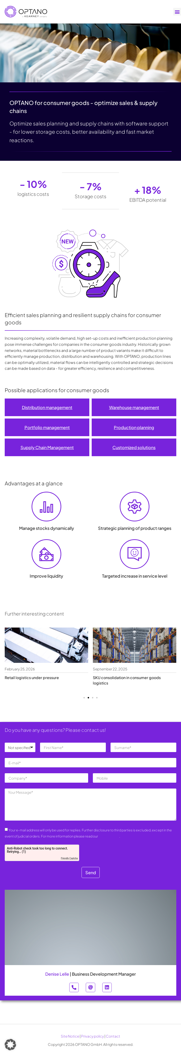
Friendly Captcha (69, 858)
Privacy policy (92, 1036)
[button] (177, 12)
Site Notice (70, 1036)
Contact (113, 1036)
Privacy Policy (109, 836)
